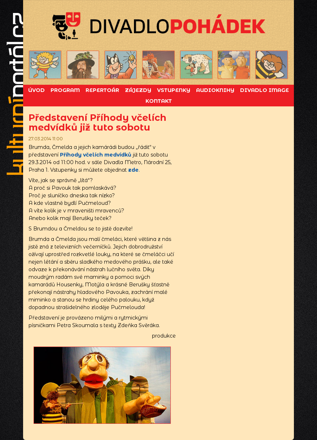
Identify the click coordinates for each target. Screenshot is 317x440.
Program (65, 90)
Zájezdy (138, 90)
